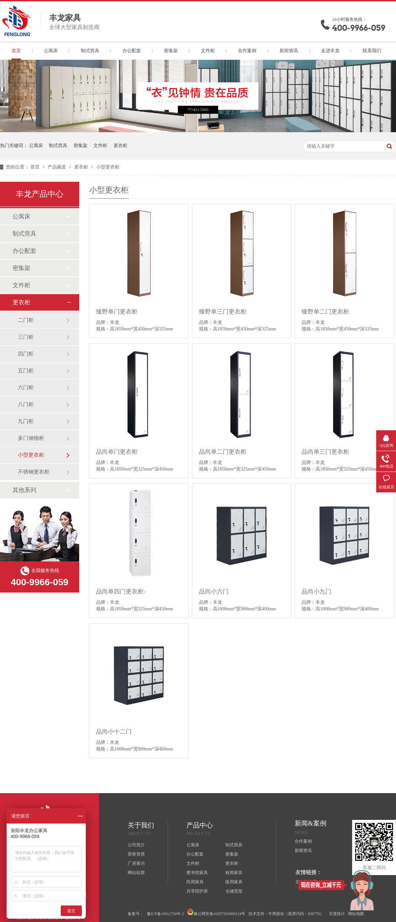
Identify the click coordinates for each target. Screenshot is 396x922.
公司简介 (136, 844)
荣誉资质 (136, 854)
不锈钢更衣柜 (34, 472)
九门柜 (26, 421)
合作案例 (247, 50)
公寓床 (51, 50)
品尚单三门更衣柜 (325, 451)
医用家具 (234, 881)
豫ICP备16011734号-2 (165, 913)
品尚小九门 (316, 591)
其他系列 (24, 490)
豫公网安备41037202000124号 (216, 912)
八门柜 (26, 404)
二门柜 (26, 320)
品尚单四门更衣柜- (121, 591)
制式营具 (90, 50)
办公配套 (131, 50)
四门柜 (26, 354)
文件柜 (208, 50)
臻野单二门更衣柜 (325, 311)
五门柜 (26, 370)
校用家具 (234, 872)
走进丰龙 (330, 50)
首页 (16, 50)
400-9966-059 (358, 28)
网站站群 (136, 872)
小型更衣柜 (107, 167)
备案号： (136, 913)
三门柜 (26, 337)
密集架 (171, 50)
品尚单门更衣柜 (117, 451)
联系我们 (372, 50)
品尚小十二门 (114, 731)
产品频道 (57, 167)
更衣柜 (120, 145)
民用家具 (195, 881)
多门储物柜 (31, 438)
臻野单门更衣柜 (117, 311)
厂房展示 (136, 863)
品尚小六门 (214, 591)
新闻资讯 (289, 50)
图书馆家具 (197, 872)
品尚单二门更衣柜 (223, 451)
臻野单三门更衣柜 (223, 311)
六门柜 (26, 387)
